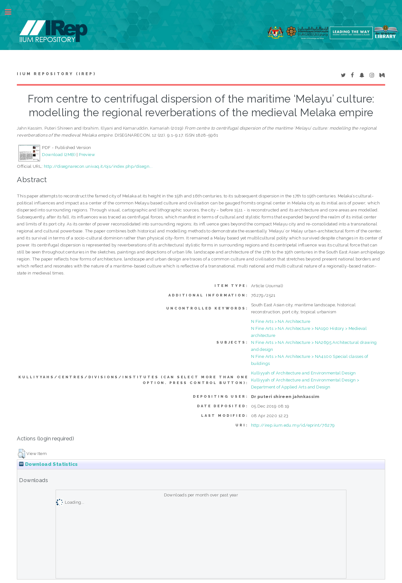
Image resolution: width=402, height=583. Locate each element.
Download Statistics (48, 464)
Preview (87, 154)
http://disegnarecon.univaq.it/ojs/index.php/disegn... (98, 166)
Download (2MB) (59, 154)
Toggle (11, 12)
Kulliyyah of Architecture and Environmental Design (303, 372)
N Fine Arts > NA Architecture (280, 321)
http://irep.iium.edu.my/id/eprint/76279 (293, 425)
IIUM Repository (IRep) (56, 74)
